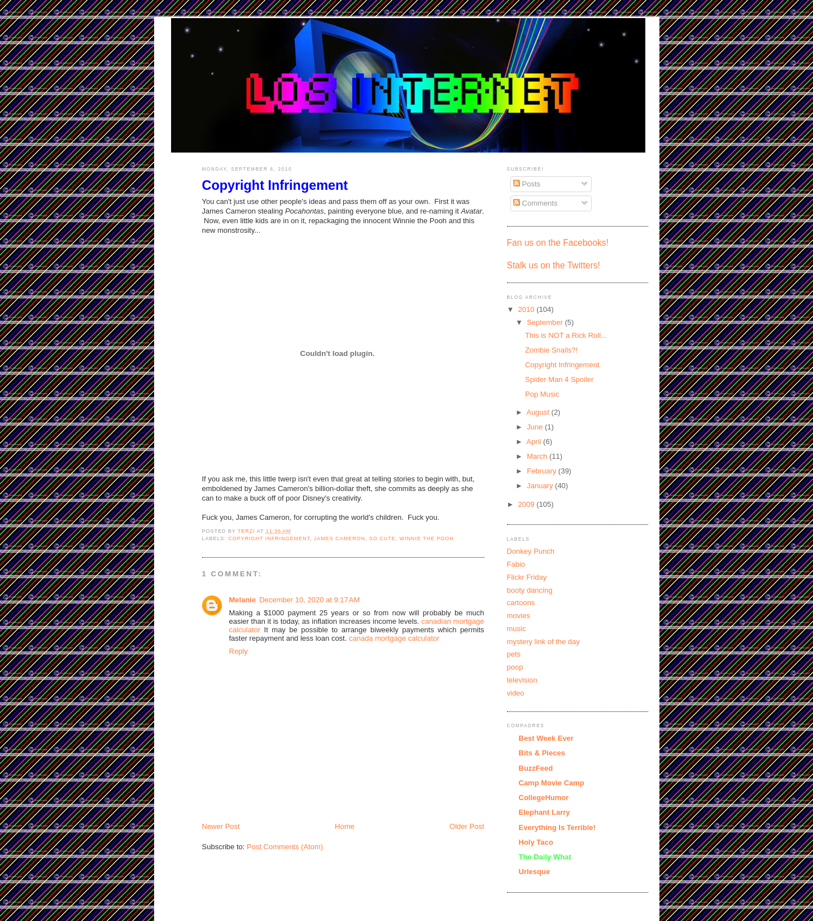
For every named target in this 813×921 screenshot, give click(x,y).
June (536, 427)
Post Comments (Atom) (285, 846)
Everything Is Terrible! (557, 827)
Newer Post (221, 826)
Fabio (516, 564)
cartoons (521, 602)
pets (514, 654)
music (516, 628)
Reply (238, 651)
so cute (382, 538)
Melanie (242, 600)
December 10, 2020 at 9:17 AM (309, 600)
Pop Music (542, 394)
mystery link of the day (543, 641)
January (541, 485)
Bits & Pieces (542, 753)
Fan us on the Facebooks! (558, 242)
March (538, 456)
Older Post (466, 826)
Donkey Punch (531, 551)
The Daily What (545, 857)
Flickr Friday (527, 577)
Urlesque (534, 871)
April (534, 441)
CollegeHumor (544, 797)
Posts (526, 184)
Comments (535, 203)
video (515, 693)
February (542, 471)
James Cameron (339, 538)
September (546, 322)
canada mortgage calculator (394, 638)
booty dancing (530, 590)
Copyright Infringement (269, 538)
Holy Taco (536, 842)
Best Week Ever (546, 738)
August (538, 412)
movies (518, 615)
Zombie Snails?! (551, 350)
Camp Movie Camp (551, 783)
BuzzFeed (536, 768)
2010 (527, 309)
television (522, 680)
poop (515, 667)
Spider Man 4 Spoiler (559, 379)
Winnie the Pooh (426, 538)
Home (345, 826)
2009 (527, 504)
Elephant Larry (544, 812)
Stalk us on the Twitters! (553, 265)
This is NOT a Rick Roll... (566, 335)
